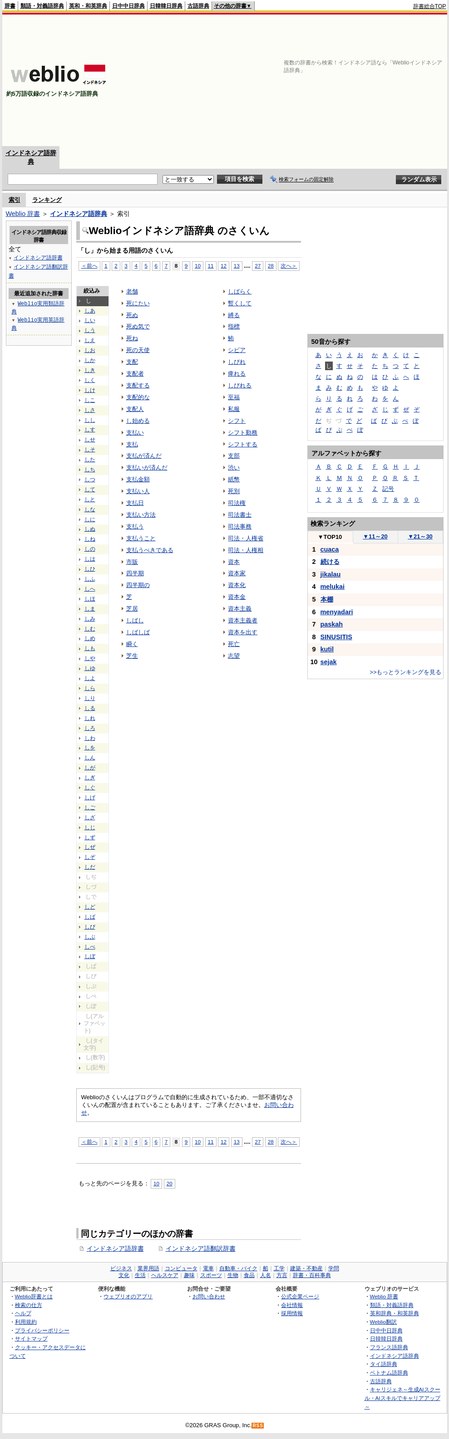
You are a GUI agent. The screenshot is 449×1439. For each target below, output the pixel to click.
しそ (89, 449)
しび (89, 927)
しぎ (89, 777)
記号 (388, 488)
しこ (89, 400)
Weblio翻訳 (383, 1322)
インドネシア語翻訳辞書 (201, 1248)
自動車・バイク (238, 1268)
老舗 (132, 291)
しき (89, 370)
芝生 (132, 655)
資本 (234, 561)
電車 (208, 1268)
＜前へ (89, 266)
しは (89, 559)
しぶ (89, 937)
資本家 (237, 573)
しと (89, 499)
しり (89, 698)
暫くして (240, 303)
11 (211, 266)
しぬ (89, 529)
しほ (89, 599)
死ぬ (132, 315)
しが (89, 767)
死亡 (234, 644)
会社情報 (292, 1305)
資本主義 (240, 608)
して (89, 489)
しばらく (240, 291)
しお (89, 350)
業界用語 (148, 1268)
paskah (332, 624)
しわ (89, 738)
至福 (234, 397)
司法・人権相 (245, 550)
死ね (132, 338)
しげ (89, 797)
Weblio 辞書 (23, 213)
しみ (89, 619)
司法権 (237, 502)
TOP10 (330, 537)
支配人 (135, 409)
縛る (234, 315)
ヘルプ (23, 1313)
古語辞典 (198, 6)
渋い (234, 467)
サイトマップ (31, 1338)
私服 (234, 409)
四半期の (138, 585)
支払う (135, 526)
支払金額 (138, 479)
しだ (89, 867)
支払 (132, 444)
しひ (89, 569)
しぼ (89, 956)
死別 (234, 491)
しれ (89, 718)
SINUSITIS (336, 637)
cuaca (330, 549)
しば (89, 917)
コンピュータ (181, 1268)
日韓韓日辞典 (166, 6)
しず (89, 837)
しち (89, 469)
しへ (89, 589)
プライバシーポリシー (42, 1330)
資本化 (237, 585)
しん (89, 757)
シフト (237, 420)
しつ (89, 479)
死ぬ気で (138, 326)
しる (89, 708)
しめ (89, 638)
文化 (123, 1275)
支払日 (135, 502)
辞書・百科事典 (312, 1275)
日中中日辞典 (128, 6)
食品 (249, 1275)
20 (170, 1183)
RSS (257, 1425)
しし (89, 420)
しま (89, 609)
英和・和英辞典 (88, 6)
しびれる (240, 385)
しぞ (89, 857)
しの (89, 549)
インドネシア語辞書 (115, 1248)
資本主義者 (242, 620)
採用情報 (292, 1313)
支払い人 (138, 491)
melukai (333, 586)
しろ (89, 728)
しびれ (237, 361)
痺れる (237, 373)
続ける (330, 561)
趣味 (189, 1275)
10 (198, 266)
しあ (89, 311)
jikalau (331, 574)
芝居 (132, 608)
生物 (232, 1275)
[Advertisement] (329, 80)
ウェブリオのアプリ (128, 1296)
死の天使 (138, 350)
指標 (234, 326)
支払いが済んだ (147, 467)
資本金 (237, 596)
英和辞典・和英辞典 (394, 1313)
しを (89, 747)
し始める (138, 420)
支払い (135, 432)
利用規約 (26, 1322)
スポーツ (211, 1275)
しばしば (138, 632)
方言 (281, 1275)
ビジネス (121, 1268)
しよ (89, 678)
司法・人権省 (245, 538)
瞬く (132, 644)
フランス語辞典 (389, 1347)
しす (89, 429)
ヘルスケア (164, 1275)
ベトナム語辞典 (389, 1372)
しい (89, 320)
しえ (89, 340)
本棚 (327, 599)
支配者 (135, 373)
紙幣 (234, 479)
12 (224, 266)
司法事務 (240, 526)
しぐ (89, 787)
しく (89, 380)
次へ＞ (289, 266)
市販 (132, 561)
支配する (138, 385)
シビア (237, 350)
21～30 (420, 536)
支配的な (138, 397)
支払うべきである (149, 550)
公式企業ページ (300, 1296)
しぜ (89, 847)
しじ (89, 827)
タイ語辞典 (383, 1364)
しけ (89, 390)
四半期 (135, 573)
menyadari (337, 612)
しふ (89, 579)
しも (89, 648)
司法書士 (240, 514)
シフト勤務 (242, 432)
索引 (14, 199)
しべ (89, 947)
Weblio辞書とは (34, 1296)
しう (89, 330)
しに (89, 519)
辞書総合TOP (429, 6)
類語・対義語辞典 (42, 6)
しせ (89, 439)
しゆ (89, 668)
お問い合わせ (208, 1296)
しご (89, 807)
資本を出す (242, 632)
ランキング (47, 199)
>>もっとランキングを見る (405, 672)
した (89, 459)
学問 (333, 1268)
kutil (327, 649)
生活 (140, 1275)
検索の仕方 (28, 1305)
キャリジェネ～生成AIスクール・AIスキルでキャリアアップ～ (402, 1397)
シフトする (242, 444)
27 (258, 266)
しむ (89, 629)
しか (89, 360)
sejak (329, 662)
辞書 (10, 6)
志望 (234, 655)
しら (89, 688)
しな (89, 509)
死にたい (138, 303)
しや (89, 658)
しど (89, 907)
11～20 (375, 536)
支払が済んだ (144, 455)
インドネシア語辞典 (78, 213)
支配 (132, 361)
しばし (135, 620)
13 (237, 266)
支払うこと (141, 538)
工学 (279, 1268)
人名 (265, 1275)
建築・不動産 (306, 1268)
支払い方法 (141, 514)
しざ (89, 817)
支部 (234, 455)
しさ (89, 410)
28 (271, 266)
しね (89, 539)
